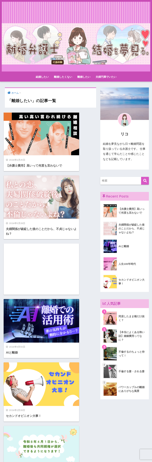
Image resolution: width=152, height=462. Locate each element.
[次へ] (67, 422)
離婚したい (83, 76)
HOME (76, 445)
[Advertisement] (26, 186)
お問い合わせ (62, 452)
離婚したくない (63, 76)
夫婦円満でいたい (106, 76)
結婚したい (42, 76)
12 (57, 422)
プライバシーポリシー (86, 452)
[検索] (145, 181)
